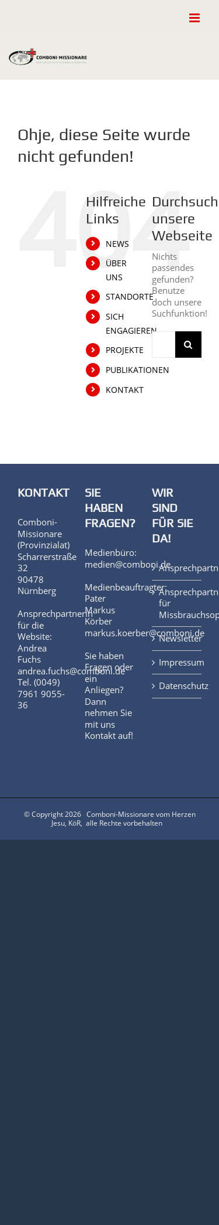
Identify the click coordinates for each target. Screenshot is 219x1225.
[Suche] (188, 344)
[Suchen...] (163, 344)
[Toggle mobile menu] (195, 18)
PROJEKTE (125, 349)
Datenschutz (177, 685)
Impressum (177, 662)
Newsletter (177, 638)
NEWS (117, 243)
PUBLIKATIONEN (137, 369)
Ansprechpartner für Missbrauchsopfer (177, 603)
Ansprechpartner (177, 568)
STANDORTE (130, 296)
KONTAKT (125, 389)
